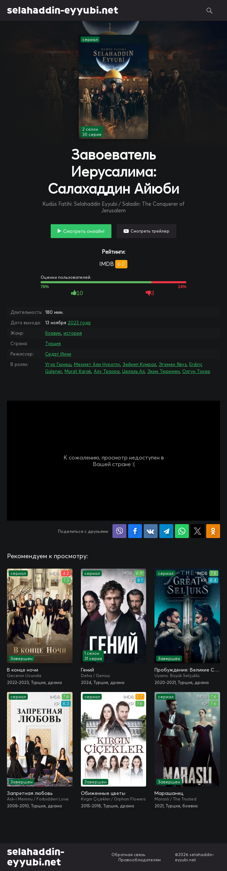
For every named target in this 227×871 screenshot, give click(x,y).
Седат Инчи (58, 354)
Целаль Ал (133, 371)
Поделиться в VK (151, 531)
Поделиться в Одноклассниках (213, 531)
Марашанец (168, 793)
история (73, 333)
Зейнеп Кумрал (139, 364)
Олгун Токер (196, 371)
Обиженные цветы (103, 793)
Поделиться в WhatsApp (182, 531)
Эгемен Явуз (173, 364)
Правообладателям (139, 859)
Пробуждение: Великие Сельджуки (187, 670)
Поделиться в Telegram (166, 531)
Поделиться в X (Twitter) (197, 531)
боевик (53, 333)
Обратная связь (128, 854)
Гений (87, 670)
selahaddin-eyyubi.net (62, 10)
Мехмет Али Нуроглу (97, 364)
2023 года (79, 322)
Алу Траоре (107, 371)
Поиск (209, 10)
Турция (53, 343)
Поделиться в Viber (119, 531)
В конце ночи (22, 670)
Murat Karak (78, 371)
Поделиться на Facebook (135, 531)
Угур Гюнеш (58, 364)
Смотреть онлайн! (83, 231)
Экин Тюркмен (163, 371)
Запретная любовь (29, 793)
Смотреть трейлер (150, 231)
